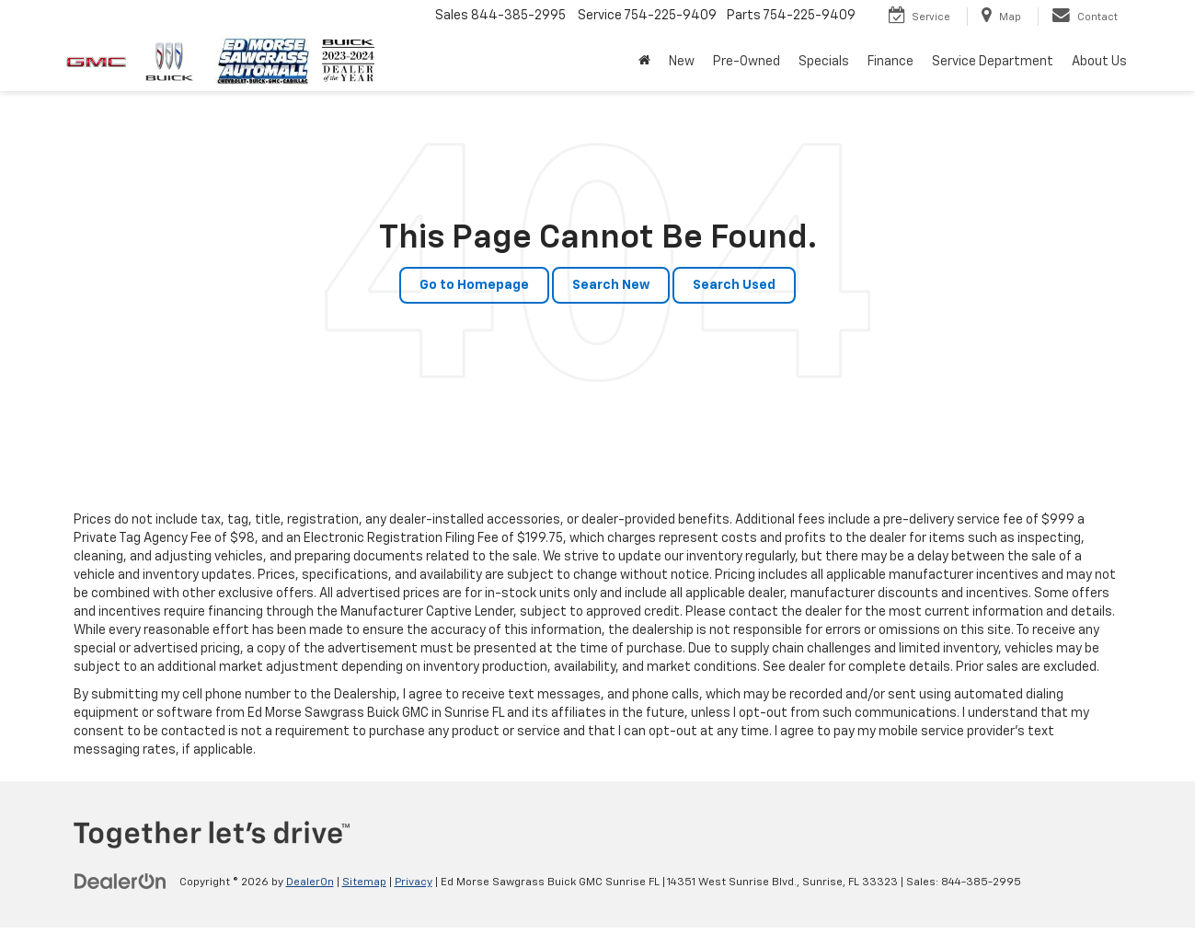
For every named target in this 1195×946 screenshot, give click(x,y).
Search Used (734, 285)
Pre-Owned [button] (746, 61)
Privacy (413, 882)
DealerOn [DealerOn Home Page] (310, 882)
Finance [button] (890, 61)
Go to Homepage (474, 285)
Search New (610, 285)
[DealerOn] (120, 881)
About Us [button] (1099, 61)
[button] (644, 61)
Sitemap (364, 882)
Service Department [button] (992, 61)
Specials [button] (824, 61)
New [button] (682, 61)
